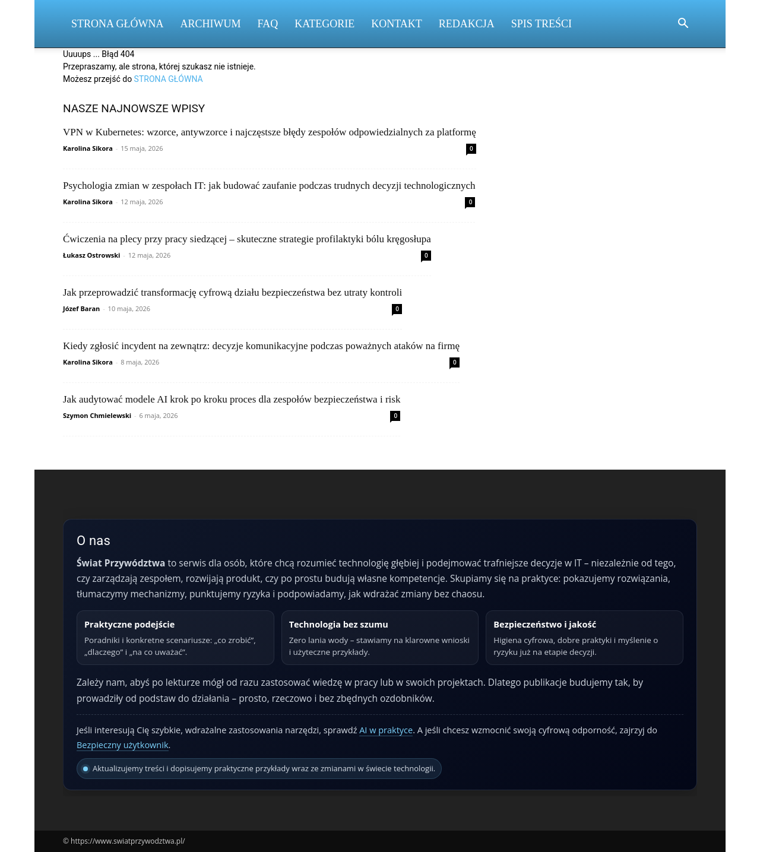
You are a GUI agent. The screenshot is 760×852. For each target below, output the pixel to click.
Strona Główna (117, 24)
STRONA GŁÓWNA (168, 79)
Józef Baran (81, 308)
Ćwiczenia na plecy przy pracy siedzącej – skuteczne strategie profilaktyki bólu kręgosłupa (247, 239)
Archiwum (210, 24)
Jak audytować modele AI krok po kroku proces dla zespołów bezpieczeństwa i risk (231, 399)
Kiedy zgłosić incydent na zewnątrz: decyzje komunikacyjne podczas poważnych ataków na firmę (261, 345)
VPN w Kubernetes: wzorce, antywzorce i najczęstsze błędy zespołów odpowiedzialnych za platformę (269, 132)
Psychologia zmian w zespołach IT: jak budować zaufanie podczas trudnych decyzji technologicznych (269, 185)
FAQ (268, 24)
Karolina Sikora (88, 148)
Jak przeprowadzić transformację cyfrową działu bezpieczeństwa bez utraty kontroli (232, 292)
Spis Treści (541, 24)
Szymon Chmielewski (97, 415)
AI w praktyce (386, 730)
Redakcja (467, 24)
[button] (683, 24)
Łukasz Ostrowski (91, 255)
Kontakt (396, 24)
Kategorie (324, 24)
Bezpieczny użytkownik (123, 744)
